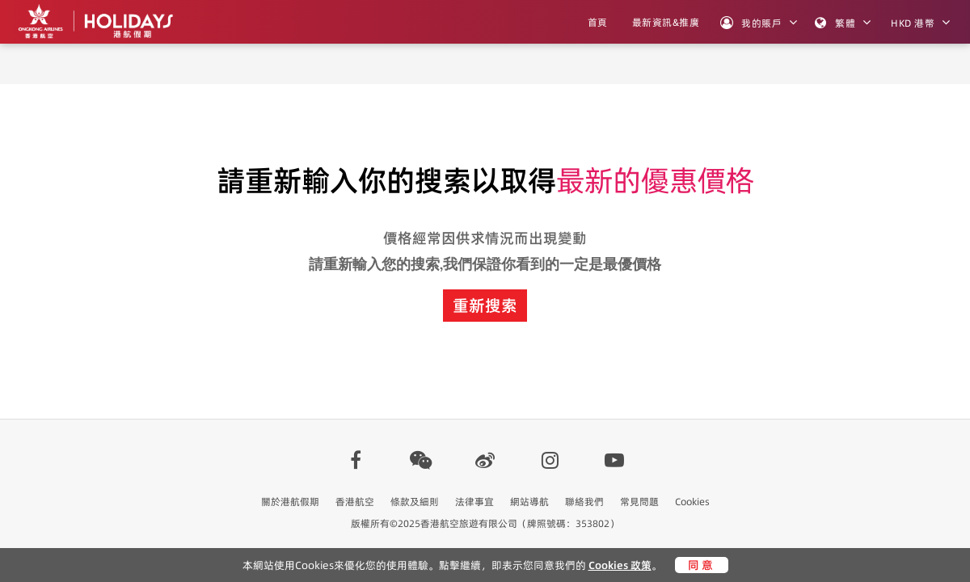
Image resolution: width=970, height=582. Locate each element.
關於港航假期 (290, 501)
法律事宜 (474, 501)
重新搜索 (485, 305)
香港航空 (354, 501)
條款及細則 (414, 501)
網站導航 (529, 501)
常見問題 (639, 501)
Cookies (692, 501)
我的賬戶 (751, 23)
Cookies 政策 (620, 565)
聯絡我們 (584, 501)
